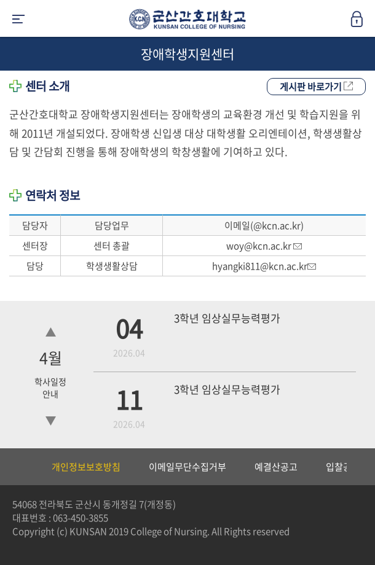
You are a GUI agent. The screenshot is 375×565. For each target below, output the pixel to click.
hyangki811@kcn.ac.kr (264, 266)
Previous (9, 466)
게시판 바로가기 (316, 86)
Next (359, 466)
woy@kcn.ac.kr (264, 245)
